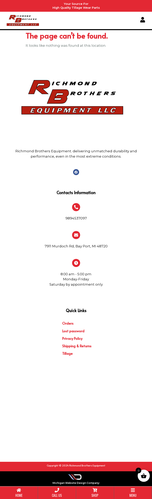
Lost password (73, 331)
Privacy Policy (72, 338)
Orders (67, 323)
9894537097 (76, 218)
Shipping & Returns (76, 346)
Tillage (67, 353)
